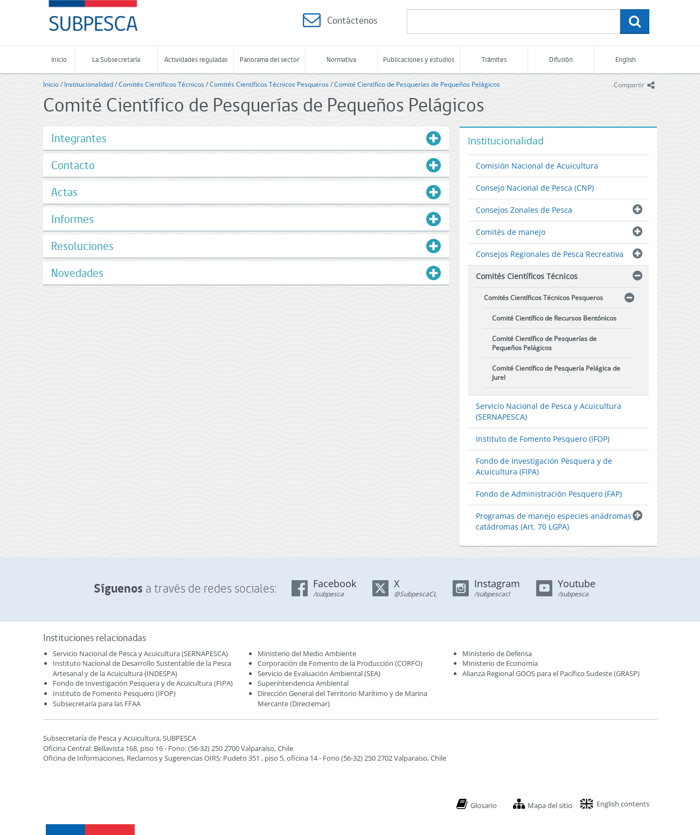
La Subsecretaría (116, 59)
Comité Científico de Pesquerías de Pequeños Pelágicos (417, 84)
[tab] (246, 138)
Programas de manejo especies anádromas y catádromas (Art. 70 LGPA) (556, 521)
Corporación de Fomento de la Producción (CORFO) (340, 663)
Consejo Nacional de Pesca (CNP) (535, 188)
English (625, 59)
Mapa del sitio (550, 805)
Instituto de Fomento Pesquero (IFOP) (542, 439)
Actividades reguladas (195, 59)
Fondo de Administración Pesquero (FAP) (549, 494)
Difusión (561, 59)
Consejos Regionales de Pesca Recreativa (549, 254)
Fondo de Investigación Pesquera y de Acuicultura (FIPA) (544, 466)
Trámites (494, 59)
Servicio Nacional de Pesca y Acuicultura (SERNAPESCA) (548, 411)
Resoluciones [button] (82, 246)
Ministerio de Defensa (497, 653)
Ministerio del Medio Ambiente (307, 653)
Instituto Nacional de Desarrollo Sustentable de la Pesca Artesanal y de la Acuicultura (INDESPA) (142, 668)
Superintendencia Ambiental (303, 683)
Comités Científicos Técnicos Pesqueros (269, 84)
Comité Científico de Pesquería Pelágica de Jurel (556, 373)
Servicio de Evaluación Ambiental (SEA (318, 673)
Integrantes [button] (79, 138)
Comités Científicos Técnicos (161, 84)
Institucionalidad (88, 84)
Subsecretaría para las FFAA (97, 703)
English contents (623, 804)
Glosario (483, 805)
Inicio (59, 59)
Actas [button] (64, 192)
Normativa (341, 59)
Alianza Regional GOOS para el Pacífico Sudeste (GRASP (549, 673)
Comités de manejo (510, 232)
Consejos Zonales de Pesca (524, 210)
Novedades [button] (77, 273)
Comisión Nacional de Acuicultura (537, 166)
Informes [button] (72, 219)
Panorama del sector (269, 59)
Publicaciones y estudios (418, 59)
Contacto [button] (73, 165)
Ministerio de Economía (500, 663)
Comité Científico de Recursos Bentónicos (554, 318)
